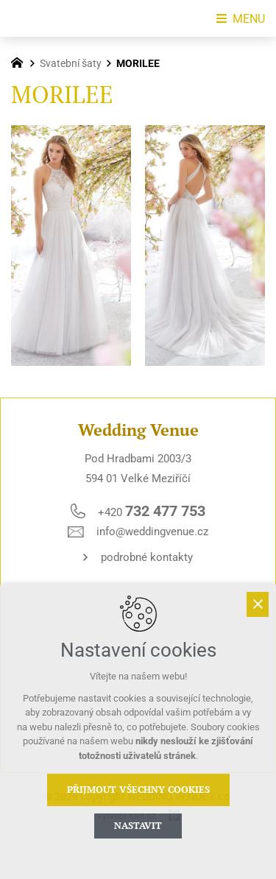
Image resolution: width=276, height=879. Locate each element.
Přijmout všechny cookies (138, 789)
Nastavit (138, 825)
